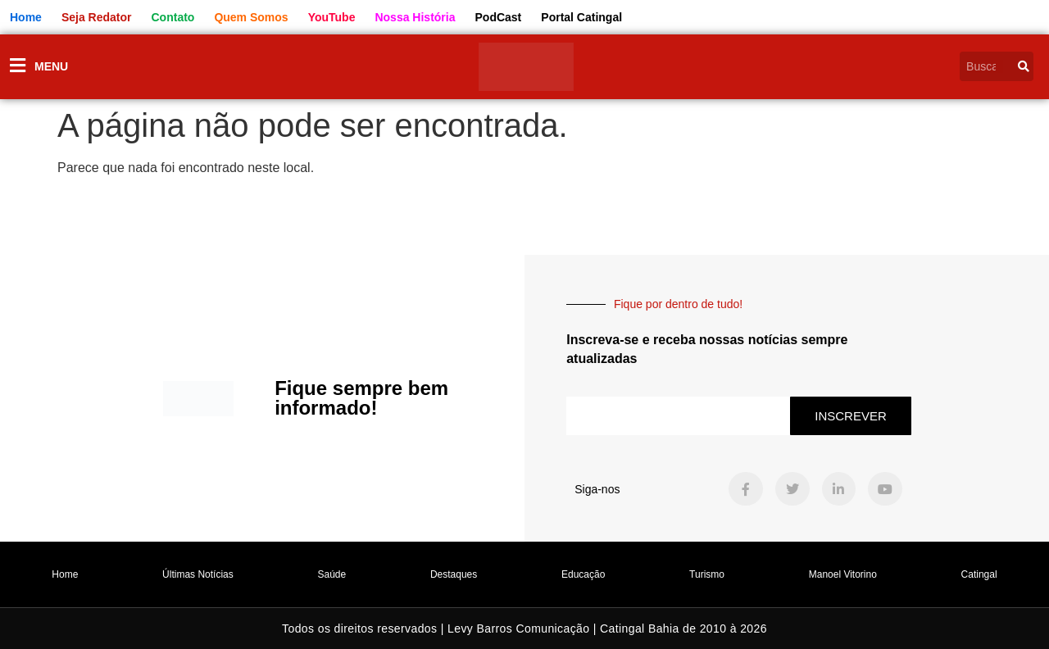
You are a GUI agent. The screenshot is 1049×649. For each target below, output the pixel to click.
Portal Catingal (581, 17)
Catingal (979, 574)
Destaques (453, 574)
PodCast (498, 17)
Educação (583, 574)
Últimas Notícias (198, 574)
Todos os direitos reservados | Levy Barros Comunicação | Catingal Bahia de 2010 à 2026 (524, 628)
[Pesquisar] (1023, 66)
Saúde (332, 574)
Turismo (706, 574)
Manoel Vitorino (843, 574)
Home (65, 574)
